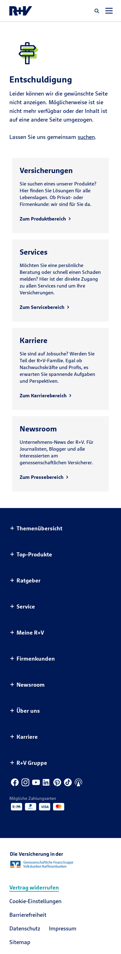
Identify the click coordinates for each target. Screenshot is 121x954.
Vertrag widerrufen (34, 887)
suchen (86, 136)
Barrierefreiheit (27, 914)
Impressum (62, 928)
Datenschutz (24, 928)
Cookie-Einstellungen (35, 901)
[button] (97, 11)
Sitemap (19, 942)
